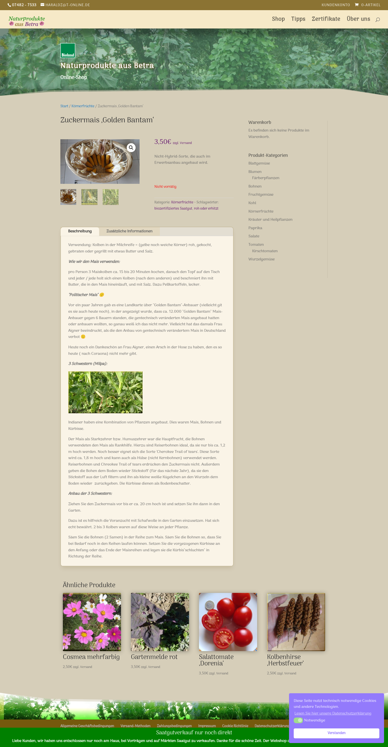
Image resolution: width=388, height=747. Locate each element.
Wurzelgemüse (261, 259)
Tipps (298, 21)
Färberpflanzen (265, 178)
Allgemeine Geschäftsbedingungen (87, 726)
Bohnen (255, 186)
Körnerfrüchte (83, 106)
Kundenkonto (336, 5)
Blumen (255, 172)
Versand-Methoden (135, 726)
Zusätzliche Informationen (129, 231)
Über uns (358, 21)
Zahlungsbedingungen (174, 726)
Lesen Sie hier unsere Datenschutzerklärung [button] (332, 713)
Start (64, 106)
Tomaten (256, 245)
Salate (253, 236)
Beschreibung (80, 231)
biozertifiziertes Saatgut (173, 209)
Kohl (252, 203)
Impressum (207, 726)
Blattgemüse (259, 163)
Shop (278, 21)
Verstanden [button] (336, 733)
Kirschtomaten (265, 251)
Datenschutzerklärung (272, 726)
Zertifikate (326, 21)
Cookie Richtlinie (235, 726)
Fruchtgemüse (260, 195)
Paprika (255, 228)
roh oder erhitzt (206, 209)
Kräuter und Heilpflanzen (270, 220)
